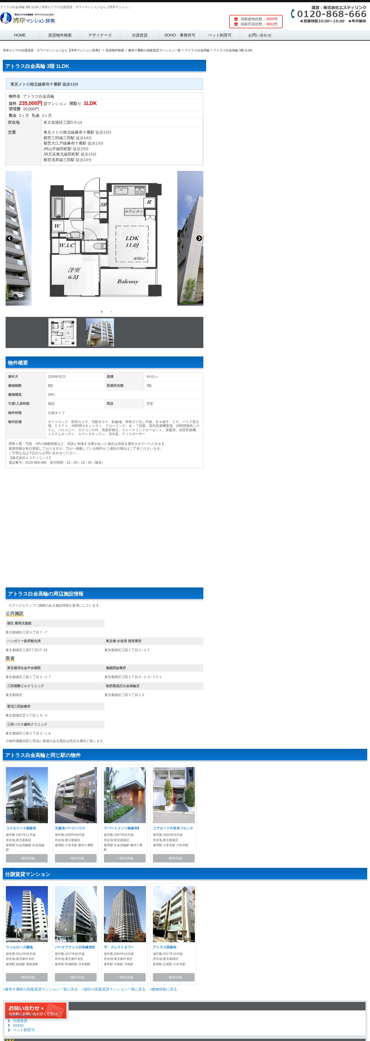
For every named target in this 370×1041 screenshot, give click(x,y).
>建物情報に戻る (163, 989)
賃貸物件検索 (60, 35)
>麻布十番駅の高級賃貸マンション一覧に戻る (40, 989)
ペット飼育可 (220, 35)
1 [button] (101, 312)
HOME (20, 35)
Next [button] (199, 238)
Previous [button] (10, 238)
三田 (67, 122)
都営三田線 (53, 138)
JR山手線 (51, 149)
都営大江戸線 (55, 143)
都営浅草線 (53, 159)
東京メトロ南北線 (59, 132)
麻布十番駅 (84, 132)
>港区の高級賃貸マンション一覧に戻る (114, 989)
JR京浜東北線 (55, 154)
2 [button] (111, 312)
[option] (104, 238)
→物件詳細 (26, 858)
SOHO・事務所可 (180, 35)
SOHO (18, 1025)
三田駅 (69, 138)
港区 (59, 122)
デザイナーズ (100, 35)
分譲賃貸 (140, 35)
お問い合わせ (260, 35)
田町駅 (66, 149)
